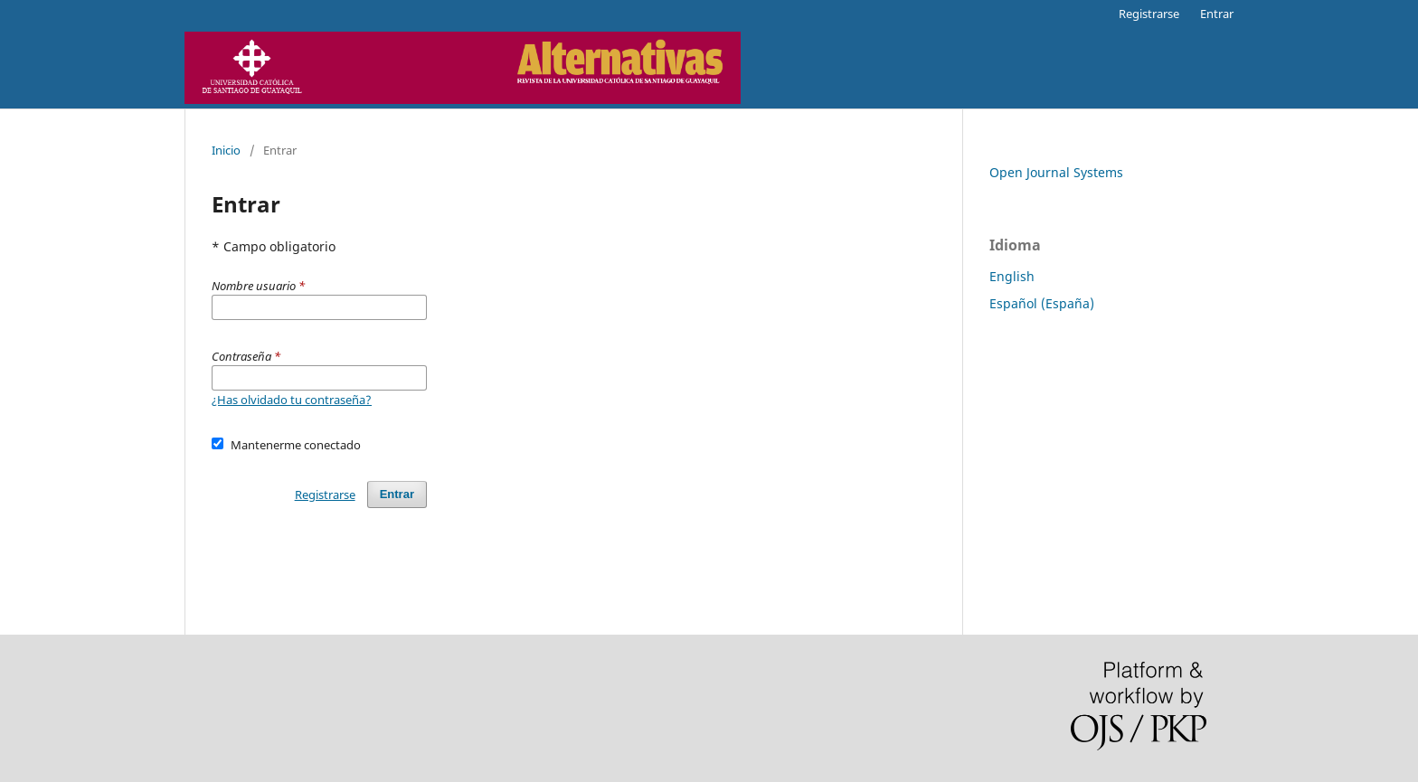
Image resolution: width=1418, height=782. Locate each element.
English (1012, 276)
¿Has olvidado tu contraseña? (292, 399)
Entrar (1217, 13)
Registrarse (1149, 13)
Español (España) (1041, 303)
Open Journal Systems (1056, 172)
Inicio (226, 150)
